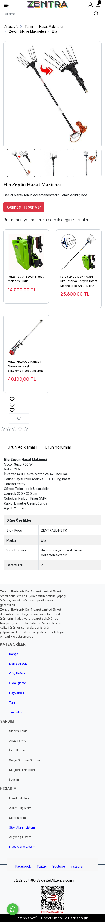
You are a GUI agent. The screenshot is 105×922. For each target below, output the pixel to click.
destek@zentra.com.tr (57, 880)
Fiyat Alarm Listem (22, 846)
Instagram (78, 866)
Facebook (23, 866)
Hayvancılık (17, 693)
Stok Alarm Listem (22, 827)
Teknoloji (15, 712)
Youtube (58, 866)
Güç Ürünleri (18, 673)
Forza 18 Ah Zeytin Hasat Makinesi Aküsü (26, 279)
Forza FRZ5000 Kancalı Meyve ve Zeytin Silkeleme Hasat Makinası (26, 366)
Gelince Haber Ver (24, 207)
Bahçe (13, 654)
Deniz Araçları (19, 663)
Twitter (42, 866)
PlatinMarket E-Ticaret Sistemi (40, 918)
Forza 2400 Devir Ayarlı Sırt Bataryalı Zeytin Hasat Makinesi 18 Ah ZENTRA (78, 281)
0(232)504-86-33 (26, 880)
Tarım (13, 702)
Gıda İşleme (17, 683)
